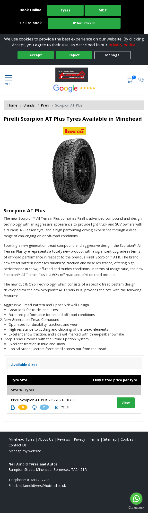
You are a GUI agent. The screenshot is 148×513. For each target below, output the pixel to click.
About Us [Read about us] (45, 439)
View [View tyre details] (126, 402)
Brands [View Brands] (29, 105)
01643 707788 (84, 23)
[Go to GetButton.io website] (136, 508)
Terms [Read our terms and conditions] (94, 439)
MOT (103, 10)
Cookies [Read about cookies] (127, 439)
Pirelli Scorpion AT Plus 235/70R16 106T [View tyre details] (43, 400)
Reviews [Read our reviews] (63, 439)
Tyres (65, 10)
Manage (112, 55)
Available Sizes (24, 364)
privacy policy (121, 45)
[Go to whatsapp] (136, 499)
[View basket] (130, 80)
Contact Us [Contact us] (17, 445)
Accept (35, 55)
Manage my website (25, 451)
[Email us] (42, 485)
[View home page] (74, 75)
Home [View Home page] (12, 105)
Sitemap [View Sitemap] (110, 439)
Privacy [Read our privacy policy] (79, 439)
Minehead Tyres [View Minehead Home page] (21, 439)
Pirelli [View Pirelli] (45, 105)
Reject (74, 55)
